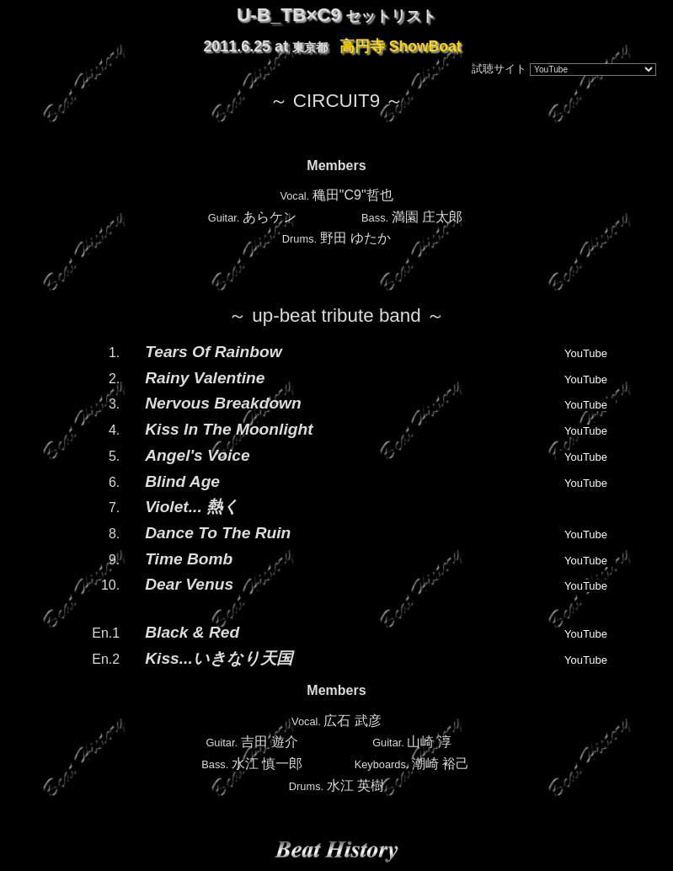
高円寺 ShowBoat (400, 46)
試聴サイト (499, 68)
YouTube (585, 353)
